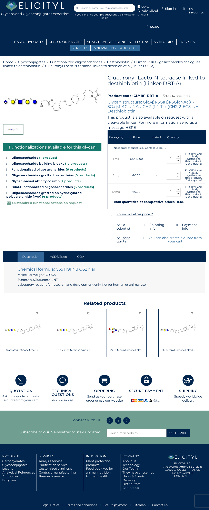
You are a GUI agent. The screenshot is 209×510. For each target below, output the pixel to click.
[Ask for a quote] (111, 238)
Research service (51, 476)
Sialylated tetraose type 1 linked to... (23, 350)
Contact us (130, 488)
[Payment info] (177, 225)
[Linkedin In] (110, 420)
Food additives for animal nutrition (99, 470)
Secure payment (115, 505)
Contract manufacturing (57, 472)
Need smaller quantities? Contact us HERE (140, 147)
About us (129, 461)
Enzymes (9, 480)
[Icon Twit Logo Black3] (118, 420)
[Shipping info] (144, 225)
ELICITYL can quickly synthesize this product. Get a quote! (193, 159)
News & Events (133, 476)
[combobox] (104, 8)
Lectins (7, 468)
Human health (97, 476)
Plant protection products (98, 463)
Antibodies (10, 476)
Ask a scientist (123, 226)
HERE (130, 127)
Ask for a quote (123, 239)
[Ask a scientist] (111, 225)
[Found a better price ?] (111, 214)
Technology (131, 465)
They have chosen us (138, 472)
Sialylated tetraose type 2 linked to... (75, 350)
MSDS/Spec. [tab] (58, 257)
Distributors (131, 484)
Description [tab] (31, 257)
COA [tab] (80, 257)
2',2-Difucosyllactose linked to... (126, 350)
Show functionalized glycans (148, 11)
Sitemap (139, 505)
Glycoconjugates (14, 465)
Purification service (53, 465)
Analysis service (50, 461)
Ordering (129, 480)
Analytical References (18, 472)
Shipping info (156, 226)
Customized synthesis (55, 468)
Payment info (189, 226)
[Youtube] (126, 420)
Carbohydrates (13, 461)
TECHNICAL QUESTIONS (63, 393)
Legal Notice (51, 505)
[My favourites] (184, 9)
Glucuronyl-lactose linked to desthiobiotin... (178, 350)
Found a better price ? (135, 214)
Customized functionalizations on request (44, 203)
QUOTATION (20, 391)
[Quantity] (171, 159)
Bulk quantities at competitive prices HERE (149, 202)
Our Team (130, 468)
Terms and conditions (81, 505)
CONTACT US (182, 476)
